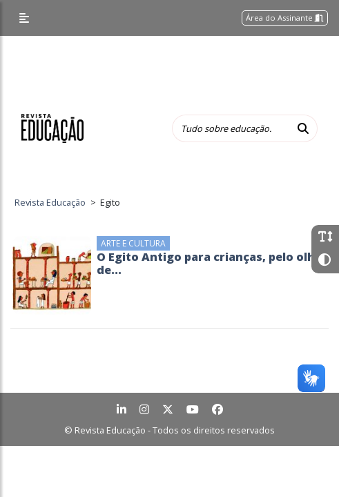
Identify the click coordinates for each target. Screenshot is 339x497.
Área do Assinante (285, 17)
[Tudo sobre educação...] (230, 128)
